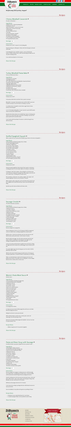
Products (26, 4)
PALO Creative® (58, 424)
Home (27, 410)
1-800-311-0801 (50, 424)
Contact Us (61, 4)
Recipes (32, 4)
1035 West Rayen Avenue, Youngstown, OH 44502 (39, 424)
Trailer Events (29, 417)
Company (54, 4)
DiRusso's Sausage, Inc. (28, 424)
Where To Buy (39, 4)
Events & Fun (47, 4)
